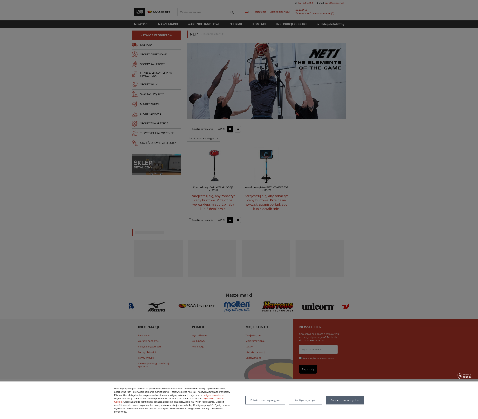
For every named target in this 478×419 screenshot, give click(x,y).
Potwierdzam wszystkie (345, 400)
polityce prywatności (213, 395)
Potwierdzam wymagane (265, 400)
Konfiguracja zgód (305, 400)
